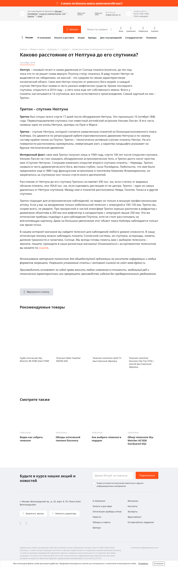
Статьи (65, 49)
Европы (31, 16)
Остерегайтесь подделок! (141, 522)
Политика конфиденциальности (144, 547)
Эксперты (132, 511)
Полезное (151, 37)
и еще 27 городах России (50, 13)
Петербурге (33, 13)
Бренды (92, 37)
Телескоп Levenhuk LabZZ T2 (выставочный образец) (107, 359)
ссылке (43, 247)
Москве (58, 11)
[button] (79, 13)
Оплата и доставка (64, 37)
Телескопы (52, 49)
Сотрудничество (134, 37)
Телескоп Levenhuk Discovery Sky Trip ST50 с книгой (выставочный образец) (141, 362)
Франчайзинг (135, 516)
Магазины (133, 500)
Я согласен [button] (159, 563)
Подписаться (147, 475)
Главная (23, 49)
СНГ (64, 13)
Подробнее (143, 563)
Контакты (132, 506)
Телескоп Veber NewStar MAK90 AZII (68, 359)
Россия (29, 37)
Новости (97, 516)
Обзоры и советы (37, 49)
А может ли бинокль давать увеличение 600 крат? (92, 3)
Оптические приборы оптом (107, 511)
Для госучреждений (111, 37)
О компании (44, 37)
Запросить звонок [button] (34, 513)
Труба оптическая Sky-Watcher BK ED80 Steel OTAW (34, 359)
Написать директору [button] (65, 513)
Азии (40, 16)
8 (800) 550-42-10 (113, 15)
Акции (81, 37)
